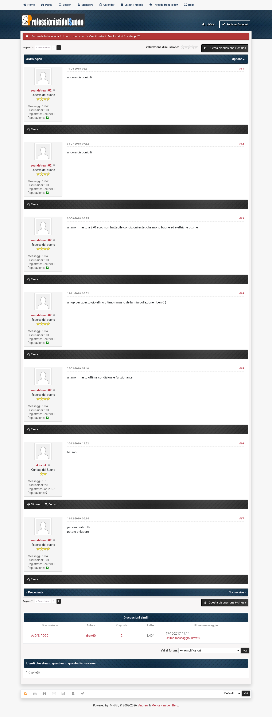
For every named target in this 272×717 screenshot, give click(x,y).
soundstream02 (41, 90)
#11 (241, 68)
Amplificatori (115, 36)
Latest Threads (131, 4)
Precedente (35, 592)
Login (208, 24)
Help (189, 4)
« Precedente (43, 47)
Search (64, 4)
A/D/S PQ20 (39, 636)
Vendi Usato (96, 36)
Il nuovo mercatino (74, 36)
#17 (241, 518)
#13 (241, 218)
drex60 (91, 636)
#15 (241, 368)
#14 (241, 293)
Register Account (235, 24)
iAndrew (142, 705)
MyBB (113, 705)
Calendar (106, 4)
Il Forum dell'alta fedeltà (44, 36)
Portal (46, 4)
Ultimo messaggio (178, 638)
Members (85, 4)
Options (239, 59)
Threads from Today (163, 4)
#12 (241, 143)
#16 (241, 443)
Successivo (236, 592)
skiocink (41, 465)
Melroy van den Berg (165, 705)
